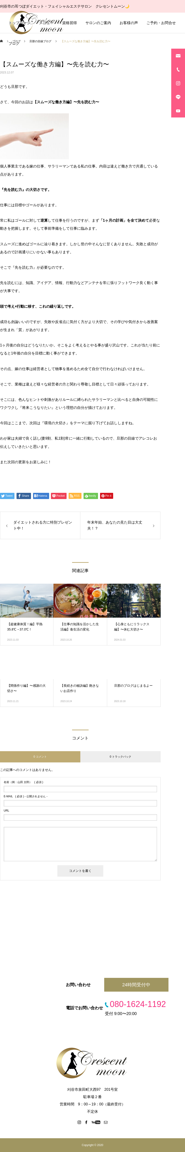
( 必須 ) (23, 782)
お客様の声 (129, 23)
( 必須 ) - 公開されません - (26, 796)
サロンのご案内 (98, 23)
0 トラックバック (120, 756)
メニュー (46, 23)
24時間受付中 (136, 984)
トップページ (19, 23)
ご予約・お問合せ (161, 23)
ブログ (14, 43)
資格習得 (69, 23)
